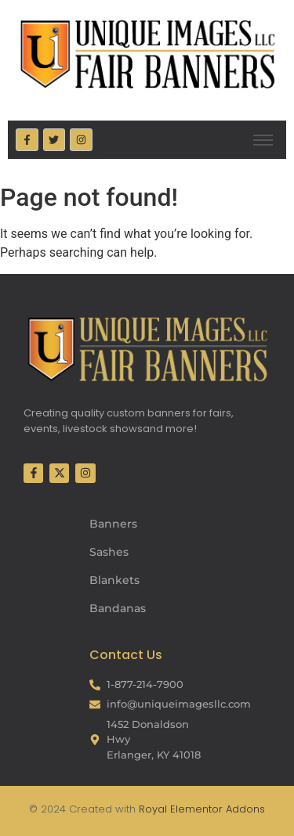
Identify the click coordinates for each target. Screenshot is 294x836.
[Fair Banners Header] (147, 54)
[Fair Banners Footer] (147, 349)
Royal (153, 809)
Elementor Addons (216, 809)
